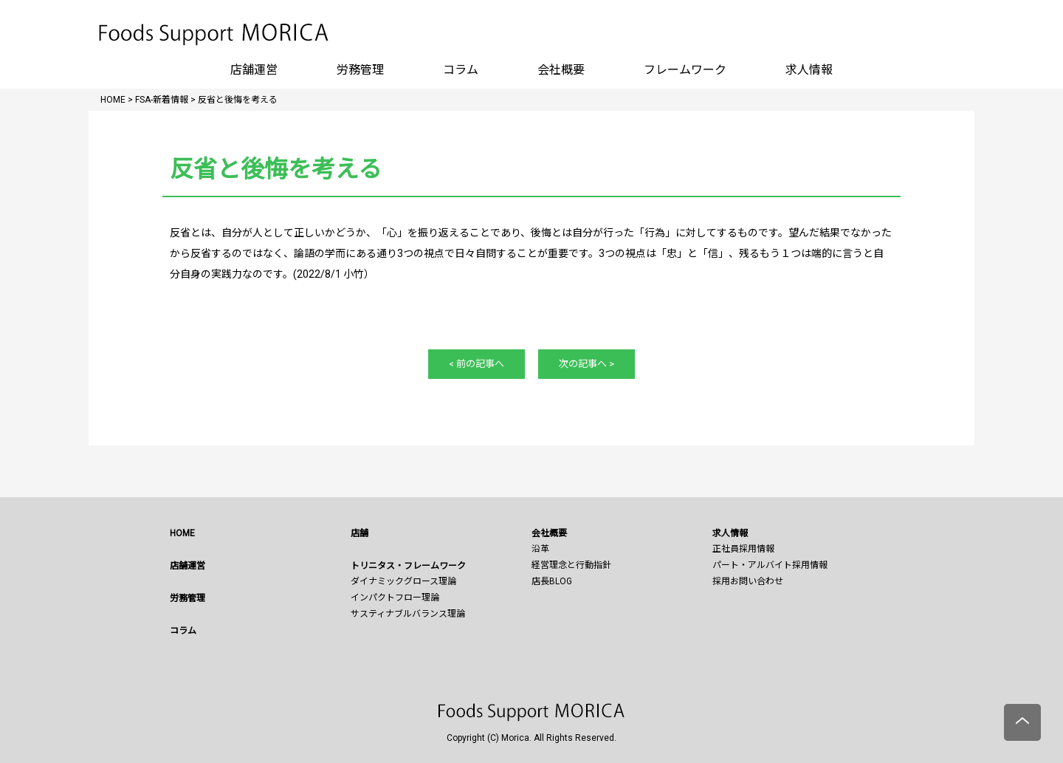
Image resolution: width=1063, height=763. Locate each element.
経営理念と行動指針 (571, 565)
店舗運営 (254, 70)
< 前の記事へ (476, 363)
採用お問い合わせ (747, 581)
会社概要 (561, 70)
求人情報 (809, 70)
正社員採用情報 (743, 549)
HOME (182, 533)
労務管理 (360, 70)
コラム (460, 70)
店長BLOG (552, 581)
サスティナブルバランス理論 (408, 614)
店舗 (359, 533)
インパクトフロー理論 (395, 597)
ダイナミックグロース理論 (403, 581)
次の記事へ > (586, 363)
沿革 (540, 549)
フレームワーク (685, 70)
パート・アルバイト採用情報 (770, 565)
